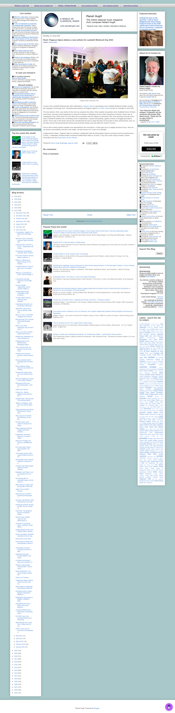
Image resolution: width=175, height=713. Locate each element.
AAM (161, 324)
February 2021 (21, 644)
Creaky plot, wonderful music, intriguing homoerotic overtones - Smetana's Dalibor (81, 300)
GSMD (142, 394)
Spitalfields (143, 456)
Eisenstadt (143, 378)
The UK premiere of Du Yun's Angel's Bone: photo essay (72, 323)
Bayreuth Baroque (150, 334)
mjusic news (155, 408)
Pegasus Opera (88, 106)
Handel (150, 396)
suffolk (154, 459)
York (145, 482)
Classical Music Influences (148, 107)
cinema (148, 361)
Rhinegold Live (148, 442)
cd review (149, 357)
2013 (16, 670)
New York (148, 416)
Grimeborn (159, 392)
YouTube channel (104, 108)
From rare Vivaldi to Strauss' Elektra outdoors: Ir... (25, 256)
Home (89, 215)
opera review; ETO (150, 429)
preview (143, 438)
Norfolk (161, 418)
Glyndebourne (158, 389)
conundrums (153, 369)
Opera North (144, 427)
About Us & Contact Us (43, 6)
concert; (161, 367)
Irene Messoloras (154, 179)
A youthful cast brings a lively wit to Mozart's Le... (24, 561)
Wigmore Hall (145, 479)
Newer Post (48, 215)
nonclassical (155, 418)
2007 (16, 687)
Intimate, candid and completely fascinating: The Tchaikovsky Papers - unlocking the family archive (87, 334)
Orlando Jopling (154, 166)
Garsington (148, 387)
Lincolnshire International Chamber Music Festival (24, 252)
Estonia (153, 380)
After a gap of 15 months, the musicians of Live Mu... (24, 417)
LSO (158, 407)
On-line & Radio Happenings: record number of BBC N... (23, 287)
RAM (158, 438)
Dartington (147, 373)
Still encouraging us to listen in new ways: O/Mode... (24, 379)
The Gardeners (150, 463)
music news (53, 42)
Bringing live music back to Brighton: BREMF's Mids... (24, 599)
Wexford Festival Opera (154, 477)
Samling (147, 447)
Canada (149, 355)
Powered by (151, 156)
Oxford (142, 431)
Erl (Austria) (146, 380)
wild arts (154, 479)
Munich (161, 408)
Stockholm (143, 458)
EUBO (161, 380)
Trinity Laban (155, 468)
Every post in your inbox (23, 539)
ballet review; (159, 331)
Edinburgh (147, 376)
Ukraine (153, 470)
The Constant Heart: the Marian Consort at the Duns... (23, 349)
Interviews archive (131, 6)
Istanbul (154, 398)
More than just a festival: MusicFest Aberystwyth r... (24, 495)
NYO (161, 421)
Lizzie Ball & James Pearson (151, 208)
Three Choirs (144, 468)
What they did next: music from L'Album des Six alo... (24, 624)
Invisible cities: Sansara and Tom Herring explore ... (24, 399)
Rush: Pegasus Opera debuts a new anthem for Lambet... (24, 368)
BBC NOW (153, 336)
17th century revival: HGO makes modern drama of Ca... (24, 455)
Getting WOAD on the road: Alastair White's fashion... (24, 530)
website (161, 473)
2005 (16, 693)
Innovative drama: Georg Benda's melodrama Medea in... (23, 593)
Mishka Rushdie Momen (154, 226)
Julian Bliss (153, 240)
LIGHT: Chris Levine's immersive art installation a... (24, 630)
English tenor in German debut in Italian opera (69, 242)
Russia (158, 444)
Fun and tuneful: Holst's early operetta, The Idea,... (23, 448)
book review (158, 339)
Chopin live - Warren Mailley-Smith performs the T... (24, 394)
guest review (159, 394)
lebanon (142, 402)
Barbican (148, 332)
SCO (161, 447)
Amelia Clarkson (153, 211)
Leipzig (142, 403)
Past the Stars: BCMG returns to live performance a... (23, 518)
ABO (141, 325)
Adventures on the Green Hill (153, 325)
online (153, 423)
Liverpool (151, 405)
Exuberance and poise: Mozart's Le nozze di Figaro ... (23, 436)
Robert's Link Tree (22, 6)
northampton (160, 419)
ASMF (152, 329)
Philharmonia (143, 434)
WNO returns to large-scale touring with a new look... (24, 485)
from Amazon (150, 277)
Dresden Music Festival (152, 374)
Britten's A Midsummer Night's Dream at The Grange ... (23, 262)
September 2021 (21, 221)
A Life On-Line (145, 324)
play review (159, 434)
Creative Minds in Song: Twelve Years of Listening (70, 254)
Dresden (142, 374)
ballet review (151, 331)
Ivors (162, 398)
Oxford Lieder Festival (151, 431)
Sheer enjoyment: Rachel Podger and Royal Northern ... (24, 430)
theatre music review (146, 466)
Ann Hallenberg (157, 221)
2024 (16, 202)
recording (160, 440)
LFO (162, 403)
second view (159, 449)
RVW (161, 444)
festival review (148, 384)
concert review (148, 367)
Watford (155, 473)
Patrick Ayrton (152, 225)
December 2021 (21, 213)
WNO (156, 481)
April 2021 (19, 638)
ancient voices (158, 327)
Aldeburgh (143, 327)
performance (159, 432)
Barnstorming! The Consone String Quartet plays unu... (25, 321)
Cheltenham (149, 359)
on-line (149, 423)
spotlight (160, 456)
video (155, 472)
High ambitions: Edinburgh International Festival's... (24, 587)
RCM (161, 438)
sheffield (142, 450)
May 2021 (19, 636)
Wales (141, 474)
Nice (147, 418)
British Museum (159, 341)
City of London (153, 361)
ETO (157, 380)
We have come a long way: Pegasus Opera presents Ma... (24, 240)
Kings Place (155, 400)
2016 (16, 662)
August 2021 (20, 224)
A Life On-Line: (154, 324)
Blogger (96, 708)
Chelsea (142, 359)
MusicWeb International (155, 302)
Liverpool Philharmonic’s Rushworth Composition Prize (24, 611)
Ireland (149, 398)
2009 (16, 681)
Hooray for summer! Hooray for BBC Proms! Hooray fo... (24, 506)
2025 (16, 199)
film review (157, 384)
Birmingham (143, 339)
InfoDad (160, 307)
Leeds (151, 402)
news (161, 416)
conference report (145, 369)
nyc (158, 421)
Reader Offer (143, 440)
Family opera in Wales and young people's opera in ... (24, 543)
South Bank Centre (155, 454)
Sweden (160, 459)
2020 (16, 650)
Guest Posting (149, 394)
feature (155, 381)
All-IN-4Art (150, 327)
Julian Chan (150, 204)
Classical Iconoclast (159, 297)
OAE (144, 423)
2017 (16, 659)
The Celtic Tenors (147, 172)
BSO (156, 344)
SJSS (147, 451)
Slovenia (152, 450)
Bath (141, 334)
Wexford (142, 477)
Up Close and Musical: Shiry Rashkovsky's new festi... (25, 501)
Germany (160, 387)
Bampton (142, 332)
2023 (16, 205)
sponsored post (151, 456)
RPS (154, 444)
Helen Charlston (157, 181)
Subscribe (151, 149)
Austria (157, 329)
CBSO (159, 355)
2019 (16, 653)
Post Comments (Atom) (94, 221)
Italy (159, 398)
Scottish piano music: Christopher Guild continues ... (22, 293)
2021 (16, 210)
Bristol (152, 341)
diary (161, 373)
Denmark (154, 373)
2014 (16, 667)
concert (161, 364)
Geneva (155, 387)
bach (141, 331)
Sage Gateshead (158, 445)
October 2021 (20, 218)
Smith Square (159, 450)
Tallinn (148, 461)
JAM (141, 400)
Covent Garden (148, 371)
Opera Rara (153, 427)
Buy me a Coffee (154, 122)
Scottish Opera (150, 449)
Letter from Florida (150, 403)
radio (154, 438)
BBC (147, 336)
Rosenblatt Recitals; (146, 444)
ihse (162, 396)
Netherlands (152, 414)
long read (149, 407)
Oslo (161, 429)
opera (161, 423)
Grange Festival (158, 391)
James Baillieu (151, 174)
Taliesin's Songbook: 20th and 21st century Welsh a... (24, 404)
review (141, 442)
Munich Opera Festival (145, 410)
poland (141, 436)
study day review (145, 459)
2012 (16, 673)
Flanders (146, 385)
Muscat (153, 410)
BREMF (142, 341)
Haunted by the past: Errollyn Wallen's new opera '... (23, 555)
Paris (151, 432)
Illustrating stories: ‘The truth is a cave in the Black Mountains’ (74, 277)
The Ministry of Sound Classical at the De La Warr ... (23, 549)
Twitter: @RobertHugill (67, 6)
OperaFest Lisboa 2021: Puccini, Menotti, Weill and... (23, 310)
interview (143, 398)
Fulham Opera (159, 385)
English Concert (158, 378)
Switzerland (143, 461)
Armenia (148, 329)
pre (158, 436)
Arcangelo (142, 329)
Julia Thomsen (153, 188)
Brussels (151, 344)
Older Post (131, 215)
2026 (16, 196)
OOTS (157, 423)
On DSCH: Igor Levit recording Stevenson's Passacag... (24, 618)
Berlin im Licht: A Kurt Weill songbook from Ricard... (24, 315)
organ (158, 429)
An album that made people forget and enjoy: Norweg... (24, 467)
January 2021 (20, 647)
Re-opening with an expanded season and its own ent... (24, 480)
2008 (16, 684)
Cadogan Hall (158, 353)
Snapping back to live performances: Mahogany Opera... (23, 342)
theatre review (158, 466)
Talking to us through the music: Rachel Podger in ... (24, 274)
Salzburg (142, 447)
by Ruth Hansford (150, 351)
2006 (16, 690)
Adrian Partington (154, 176)
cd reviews (159, 357)
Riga (154, 442)
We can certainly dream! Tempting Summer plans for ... (24, 361)
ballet (144, 331)
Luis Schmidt (153, 169)
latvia (161, 400)
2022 (16, 208)
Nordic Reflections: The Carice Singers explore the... (24, 573)
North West (151, 419)
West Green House (156, 475)
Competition (151, 364)
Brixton (147, 344)
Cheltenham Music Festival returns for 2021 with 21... (24, 582)
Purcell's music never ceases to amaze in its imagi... (24, 423)
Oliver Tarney (152, 189)
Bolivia (150, 339)
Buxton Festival (155, 346)
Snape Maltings (145, 452)
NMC (150, 418)
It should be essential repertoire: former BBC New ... (24, 280)
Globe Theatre (145, 389)
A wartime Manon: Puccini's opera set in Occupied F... (24, 268)
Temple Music (155, 461)
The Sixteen (159, 465)
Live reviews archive (89, 6)
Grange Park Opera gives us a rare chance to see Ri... (24, 374)
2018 (16, 656)
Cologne (142, 364)
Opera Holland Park (146, 425)
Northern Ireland (145, 421)
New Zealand (155, 416)
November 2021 (21, 216)
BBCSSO (160, 336)
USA (157, 470)
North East (143, 419)
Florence (152, 385)
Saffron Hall (148, 445)
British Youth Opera (145, 343)
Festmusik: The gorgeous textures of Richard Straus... (24, 512)
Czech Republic (158, 371)
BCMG (141, 337)
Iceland (157, 396)
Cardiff (154, 355)
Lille (147, 405)
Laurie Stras (145, 231)
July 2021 (19, 227)
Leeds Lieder (159, 402)
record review (152, 440)
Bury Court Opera (145, 346)
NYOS (141, 423)
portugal (147, 436)
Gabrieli (142, 387)
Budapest (160, 344)
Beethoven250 (151, 337)
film (153, 384)
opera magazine (158, 425)
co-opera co (155, 363)
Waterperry (148, 473)
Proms (150, 438)
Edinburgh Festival (157, 376)
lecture (146, 402)
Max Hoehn (150, 184)
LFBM (158, 403)
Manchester (147, 409)
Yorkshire (149, 482)
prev (162, 436)
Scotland (142, 449)
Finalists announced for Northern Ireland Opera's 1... (24, 355)
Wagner (161, 472)
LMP (156, 405)
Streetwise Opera (158, 458)
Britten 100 (155, 343)
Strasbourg (149, 458)
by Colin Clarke (156, 348)
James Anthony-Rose (148, 216)
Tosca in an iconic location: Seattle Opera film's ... (24, 332)
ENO (141, 380)
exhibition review (148, 381)
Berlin (161, 338)
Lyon (162, 407)
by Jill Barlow (153, 349)
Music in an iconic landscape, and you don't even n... (24, 327)
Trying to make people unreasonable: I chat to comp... (24, 566)
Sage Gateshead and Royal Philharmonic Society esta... (24, 411)
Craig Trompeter (147, 201)
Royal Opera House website (67, 138)
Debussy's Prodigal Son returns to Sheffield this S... (24, 442)
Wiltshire (161, 479)
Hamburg (142, 396)
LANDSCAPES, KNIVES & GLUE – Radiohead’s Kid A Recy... (24, 246)
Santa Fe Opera (155, 447)
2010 (16, 679)
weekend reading (144, 475)
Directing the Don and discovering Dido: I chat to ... (24, 385)
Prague (153, 436)
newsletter (142, 418)
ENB (151, 378)
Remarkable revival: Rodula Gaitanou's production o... (24, 461)
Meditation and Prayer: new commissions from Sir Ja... (24, 473)
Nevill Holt (160, 414)
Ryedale (142, 445)
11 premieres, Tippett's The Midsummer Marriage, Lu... (24, 234)
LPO (154, 407)
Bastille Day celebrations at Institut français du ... (24, 337)
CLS (145, 363)
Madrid (141, 408)
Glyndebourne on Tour (146, 390)
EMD (147, 378)
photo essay (151, 434)
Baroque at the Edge (157, 332)
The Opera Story (149, 465)
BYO (146, 353)
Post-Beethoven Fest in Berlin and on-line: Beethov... (23, 605)
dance (141, 373)
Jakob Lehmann (154, 236)
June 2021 (19, 230)
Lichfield (142, 405)
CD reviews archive (110, 6)
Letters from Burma (22, 389)
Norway (154, 421)
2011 (16, 676)
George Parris (153, 206)
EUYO (141, 381)
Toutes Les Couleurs (22, 577)
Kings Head (146, 400)
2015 (16, 665)
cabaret (151, 353)
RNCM (161, 442)
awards (161, 329)
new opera (142, 416)
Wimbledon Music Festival (147, 481)
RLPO (157, 442)
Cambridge (143, 355)
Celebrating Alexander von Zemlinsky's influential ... (24, 305)
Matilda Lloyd (153, 241)
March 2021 (20, 641)
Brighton (147, 341)
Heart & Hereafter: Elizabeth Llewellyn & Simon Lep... (25, 535)
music (157, 410)
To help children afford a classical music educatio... (23, 299)
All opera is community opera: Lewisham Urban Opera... (24, 525)
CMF (149, 363)
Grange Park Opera (147, 392)
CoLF (161, 363)
